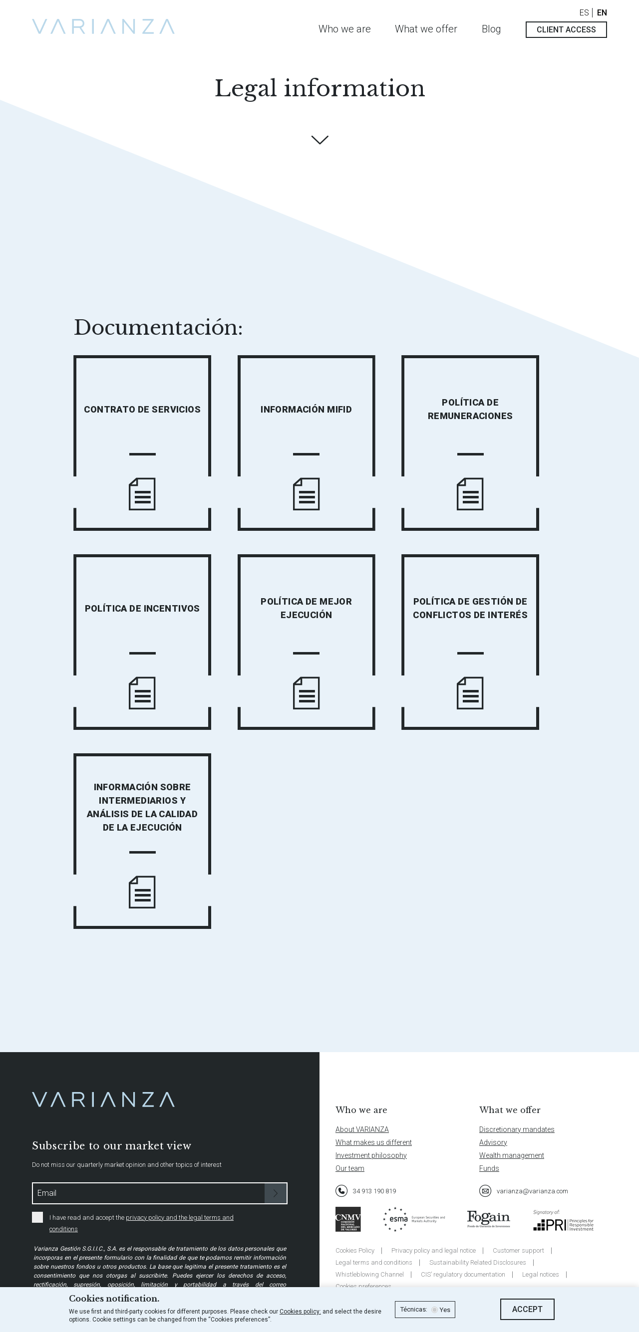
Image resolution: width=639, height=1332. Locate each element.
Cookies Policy (354, 1250)
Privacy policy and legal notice (433, 1250)
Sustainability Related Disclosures (477, 1262)
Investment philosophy (371, 1155)
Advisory (493, 1142)
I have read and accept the (133, 1222)
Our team (349, 1168)
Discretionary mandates (517, 1129)
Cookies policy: (300, 1311)
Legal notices (540, 1274)
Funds (489, 1168)
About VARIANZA (362, 1129)
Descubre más (319, 140)
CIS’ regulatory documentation (463, 1274)
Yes (444, 1310)
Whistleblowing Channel (369, 1274)
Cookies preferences (363, 1286)
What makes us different (373, 1142)
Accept (527, 1309)
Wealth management (511, 1155)
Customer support (518, 1250)
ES (584, 12)
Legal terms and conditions (373, 1262)
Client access (566, 29)
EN (602, 12)
